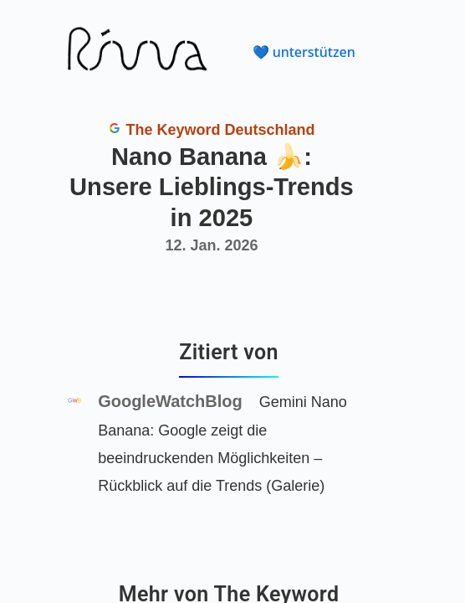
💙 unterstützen (304, 52)
